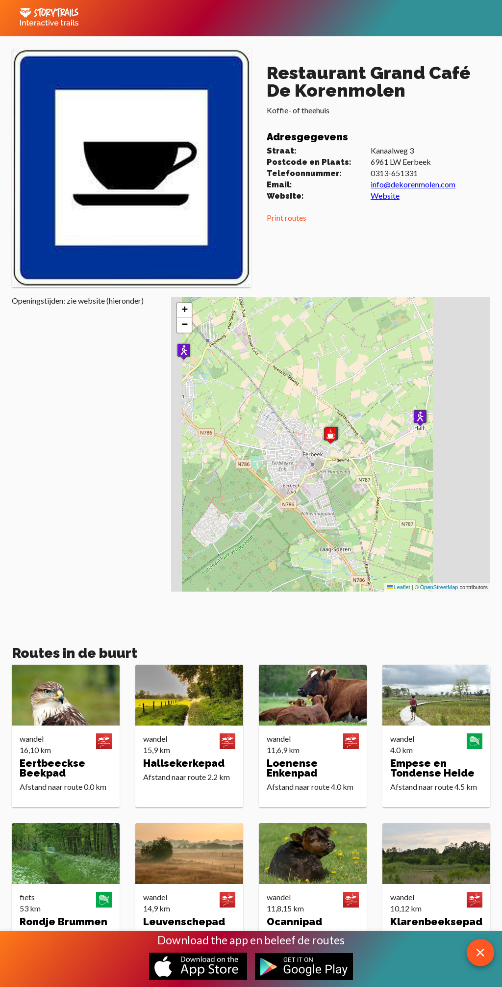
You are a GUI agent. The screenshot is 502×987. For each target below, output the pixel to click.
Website (385, 195)
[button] (420, 418)
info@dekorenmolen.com (413, 184)
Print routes (286, 217)
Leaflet (398, 587)
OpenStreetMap (439, 587)
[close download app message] (480, 952)
